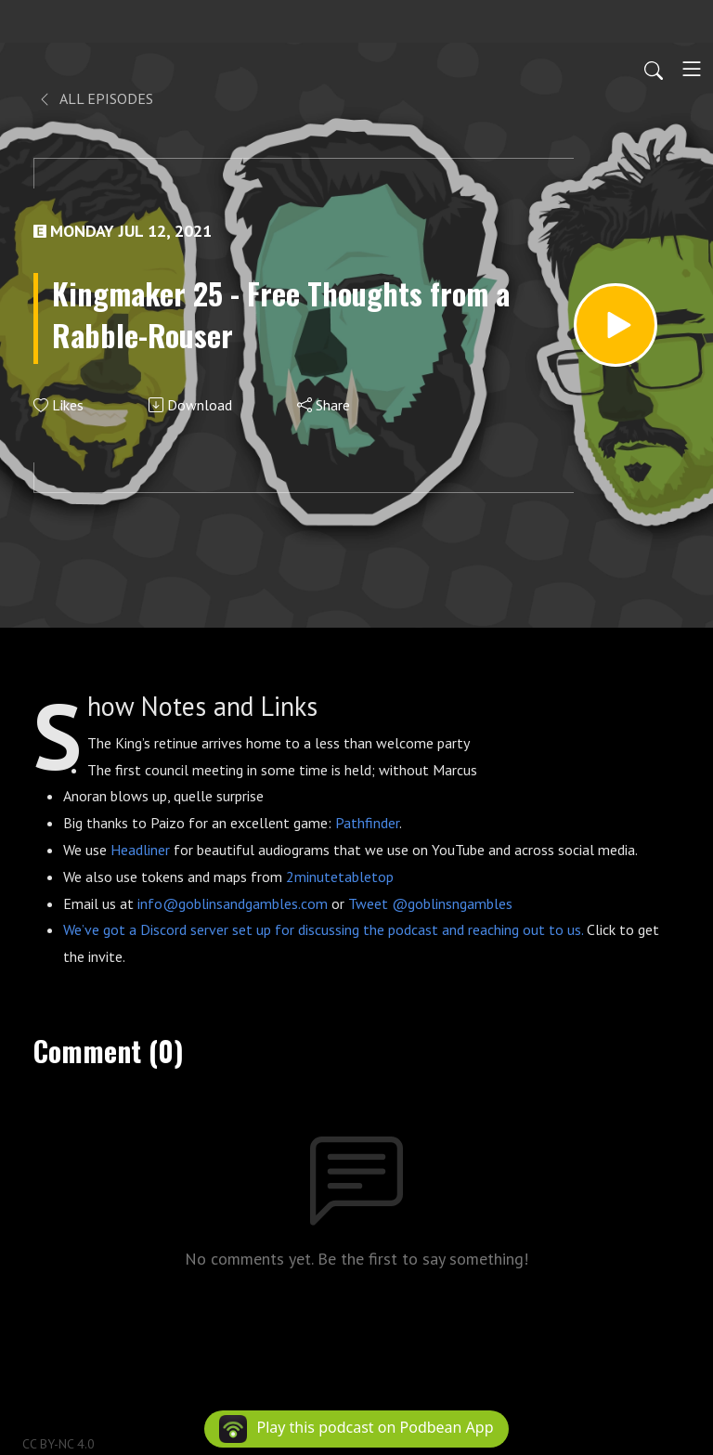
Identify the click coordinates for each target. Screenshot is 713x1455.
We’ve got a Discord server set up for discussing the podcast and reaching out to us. (323, 929)
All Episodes (95, 98)
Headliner (140, 849)
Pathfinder (367, 822)
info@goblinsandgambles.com (232, 903)
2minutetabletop (340, 876)
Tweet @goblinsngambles (430, 903)
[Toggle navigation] (691, 68)
